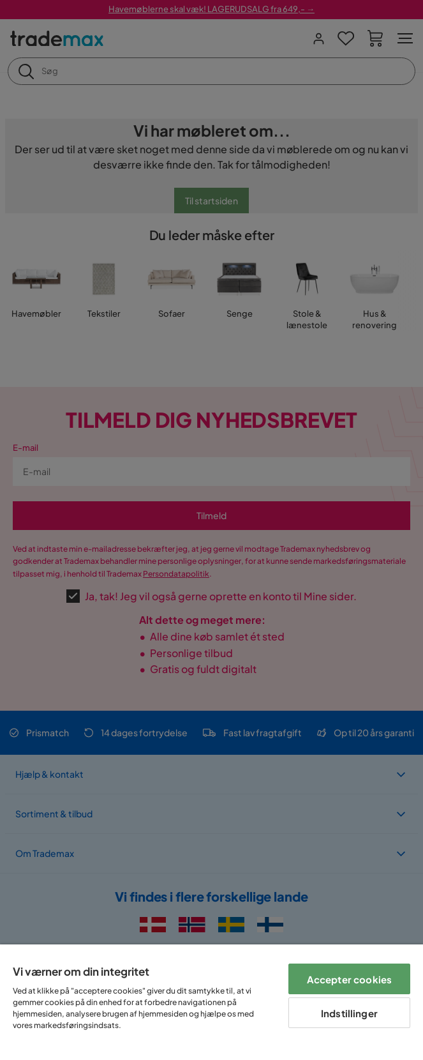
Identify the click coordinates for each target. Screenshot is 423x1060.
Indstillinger (349, 1013)
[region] (211, 1002)
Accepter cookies (349, 979)
